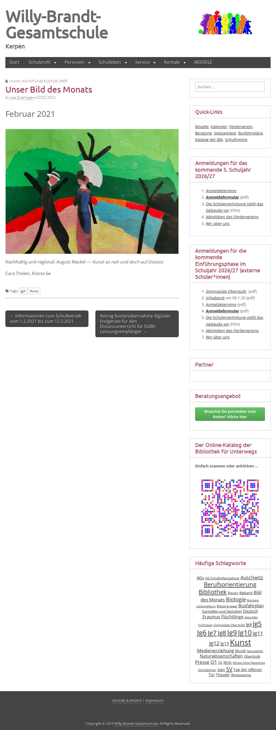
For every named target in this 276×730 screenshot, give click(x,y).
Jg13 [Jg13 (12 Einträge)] (224, 644)
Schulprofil (39, 62)
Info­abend (215, 297)
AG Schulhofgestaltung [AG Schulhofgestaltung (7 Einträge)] (222, 578)
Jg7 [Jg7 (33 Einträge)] (212, 632)
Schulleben (110, 62)
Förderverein (241, 126)
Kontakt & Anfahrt (127, 700)
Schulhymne (236, 139)
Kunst (34, 291)
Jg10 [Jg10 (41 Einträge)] (245, 632)
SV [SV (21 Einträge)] (229, 669)
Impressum (154, 700)
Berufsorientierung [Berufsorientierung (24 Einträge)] (230, 584)
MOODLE (203, 62)
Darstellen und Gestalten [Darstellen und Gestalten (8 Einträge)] (222, 611)
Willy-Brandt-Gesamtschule (56, 24)
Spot (63, 81)
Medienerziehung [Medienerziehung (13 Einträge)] (215, 650)
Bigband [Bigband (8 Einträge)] (246, 592)
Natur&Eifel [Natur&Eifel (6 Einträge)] (255, 651)
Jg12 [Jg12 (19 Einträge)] (214, 643)
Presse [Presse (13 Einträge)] (202, 662)
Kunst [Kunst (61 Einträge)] (240, 642)
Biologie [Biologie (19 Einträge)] (236, 599)
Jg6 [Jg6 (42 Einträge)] (202, 632)
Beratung (203, 133)
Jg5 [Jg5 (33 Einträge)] (257, 623)
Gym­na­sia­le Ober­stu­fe (226, 291)
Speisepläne (225, 133)
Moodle (202, 126)
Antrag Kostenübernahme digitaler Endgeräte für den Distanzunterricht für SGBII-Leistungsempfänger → (135, 323)
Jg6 (23, 291)
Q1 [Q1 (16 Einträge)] (214, 662)
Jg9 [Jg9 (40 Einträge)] (232, 632)
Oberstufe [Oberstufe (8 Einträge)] (252, 656)
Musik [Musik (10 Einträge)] (240, 650)
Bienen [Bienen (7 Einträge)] (233, 593)
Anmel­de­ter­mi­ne (221, 190)
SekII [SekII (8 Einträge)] (221, 669)
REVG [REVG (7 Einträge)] (227, 663)
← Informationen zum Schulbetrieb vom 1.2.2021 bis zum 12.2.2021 (46, 318)
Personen (74, 62)
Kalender (219, 126)
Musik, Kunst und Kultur (33, 81)
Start (14, 62)
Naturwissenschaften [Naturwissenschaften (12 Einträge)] (221, 656)
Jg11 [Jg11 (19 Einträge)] (258, 633)
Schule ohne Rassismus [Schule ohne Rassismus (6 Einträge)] (249, 663)
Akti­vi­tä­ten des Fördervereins (232, 216)
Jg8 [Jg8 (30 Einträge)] (222, 633)
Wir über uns (218, 223)
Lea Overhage (21, 97)
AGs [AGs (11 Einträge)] (200, 577)
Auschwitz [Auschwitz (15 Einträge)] (251, 577)
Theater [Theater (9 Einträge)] (223, 674)
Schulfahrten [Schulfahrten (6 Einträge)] (207, 670)
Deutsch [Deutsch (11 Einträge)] (250, 611)
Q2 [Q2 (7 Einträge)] (220, 663)
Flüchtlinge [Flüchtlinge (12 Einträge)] (232, 617)
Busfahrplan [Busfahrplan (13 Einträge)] (251, 605)
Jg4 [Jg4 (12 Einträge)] (249, 624)
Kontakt (172, 62)
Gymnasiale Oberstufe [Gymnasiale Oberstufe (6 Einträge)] (229, 625)
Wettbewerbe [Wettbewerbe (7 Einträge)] (241, 675)
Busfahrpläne (250, 133)
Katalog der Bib (209, 139)
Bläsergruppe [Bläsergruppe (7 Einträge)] (227, 606)
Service (142, 62)
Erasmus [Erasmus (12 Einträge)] (211, 617)
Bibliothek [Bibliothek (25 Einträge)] (213, 592)
